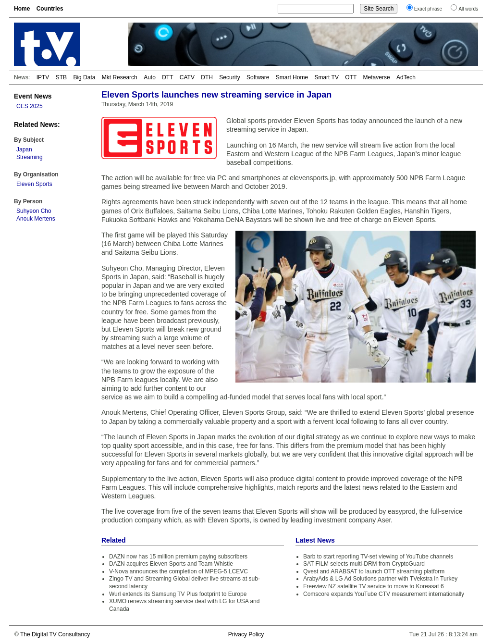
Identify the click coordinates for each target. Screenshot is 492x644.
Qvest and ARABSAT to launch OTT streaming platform (373, 571)
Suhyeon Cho (33, 211)
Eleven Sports (34, 184)
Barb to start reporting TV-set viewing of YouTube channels (378, 556)
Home (22, 8)
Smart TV (326, 77)
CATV (187, 77)
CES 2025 (29, 106)
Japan (24, 149)
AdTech (406, 77)
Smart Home (292, 77)
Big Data (84, 77)
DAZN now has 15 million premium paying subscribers (178, 556)
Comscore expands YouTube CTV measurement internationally (383, 594)
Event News (33, 96)
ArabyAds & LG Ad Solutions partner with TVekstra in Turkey (380, 578)
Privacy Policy (246, 634)
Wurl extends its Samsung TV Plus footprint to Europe (177, 594)
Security (229, 77)
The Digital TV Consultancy (55, 634)
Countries (50, 8)
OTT (351, 77)
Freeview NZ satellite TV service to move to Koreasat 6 (373, 586)
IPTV (43, 77)
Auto (150, 77)
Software (257, 77)
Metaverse (376, 77)
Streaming (29, 157)
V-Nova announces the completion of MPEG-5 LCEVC (178, 571)
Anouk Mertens (35, 218)
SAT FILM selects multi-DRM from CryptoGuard (364, 563)
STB (61, 77)
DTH (207, 77)
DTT (167, 77)
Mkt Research (119, 77)
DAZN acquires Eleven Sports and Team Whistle (171, 563)
